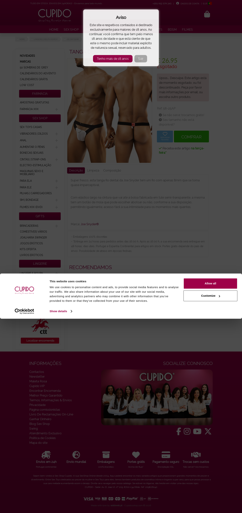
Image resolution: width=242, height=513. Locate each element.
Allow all (210, 477)
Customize (210, 490)
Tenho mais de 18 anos (113, 59)
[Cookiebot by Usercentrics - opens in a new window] (24, 505)
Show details (58, 505)
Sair (140, 59)
